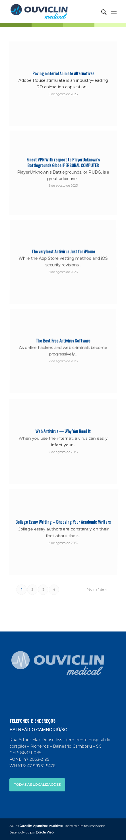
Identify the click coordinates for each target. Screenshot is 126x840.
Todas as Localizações (37, 784)
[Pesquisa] (101, 11)
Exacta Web (44, 832)
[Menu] (114, 11)
